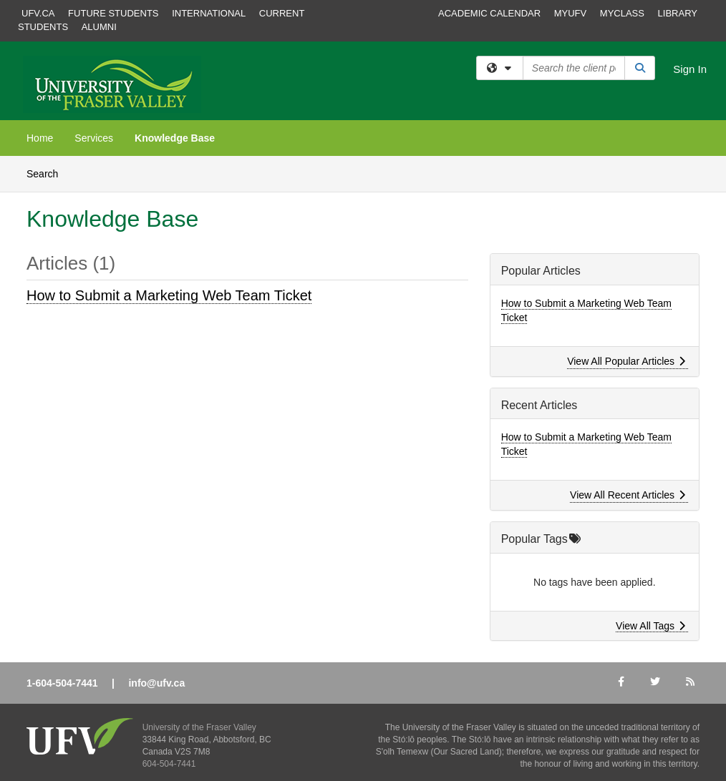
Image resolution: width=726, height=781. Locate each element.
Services (93, 138)
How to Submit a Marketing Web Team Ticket (168, 295)
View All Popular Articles (626, 361)
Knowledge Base (175, 138)
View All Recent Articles (627, 495)
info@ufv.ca (156, 683)
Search (47, 173)
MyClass (622, 13)
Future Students (113, 13)
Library (677, 13)
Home (39, 138)
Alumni (99, 26)
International (209, 13)
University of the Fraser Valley (199, 727)
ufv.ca (37, 13)
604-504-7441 (169, 764)
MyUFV (570, 13)
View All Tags (650, 626)
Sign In (690, 69)
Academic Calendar (489, 13)
